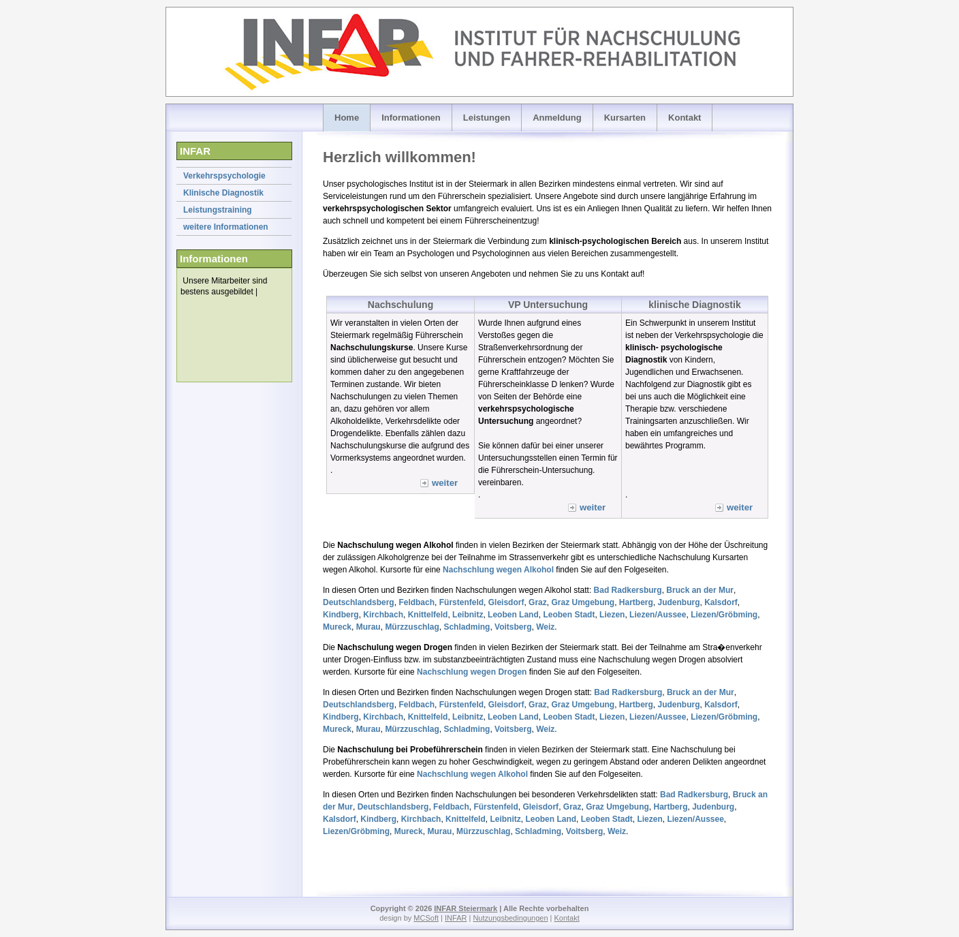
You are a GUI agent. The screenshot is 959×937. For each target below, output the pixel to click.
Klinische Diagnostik (223, 193)
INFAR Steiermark (465, 908)
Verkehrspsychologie (224, 176)
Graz (538, 602)
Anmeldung (557, 117)
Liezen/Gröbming (724, 614)
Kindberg (341, 614)
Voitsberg (512, 627)
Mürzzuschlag (412, 627)
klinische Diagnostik (694, 304)
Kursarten (625, 117)
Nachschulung (400, 304)
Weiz (545, 627)
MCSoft (426, 918)
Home (346, 117)
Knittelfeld (428, 614)
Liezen (612, 614)
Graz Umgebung (582, 602)
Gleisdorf (506, 602)
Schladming (466, 627)
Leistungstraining (217, 210)
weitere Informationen (225, 227)
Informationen (411, 117)
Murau (368, 627)
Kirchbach (383, 614)
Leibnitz (467, 614)
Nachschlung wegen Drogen (471, 672)
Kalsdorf (721, 602)
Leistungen (486, 117)
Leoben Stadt (569, 614)
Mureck (337, 627)
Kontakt (684, 117)
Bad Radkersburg (628, 590)
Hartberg (636, 602)
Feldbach (416, 602)
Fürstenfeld (461, 602)
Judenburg (679, 602)
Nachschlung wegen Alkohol (498, 569)
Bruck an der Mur (700, 590)
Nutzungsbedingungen (510, 918)
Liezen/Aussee (657, 614)
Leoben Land (513, 614)
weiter (445, 483)
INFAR (456, 918)
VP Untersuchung (548, 304)
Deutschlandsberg (358, 602)
